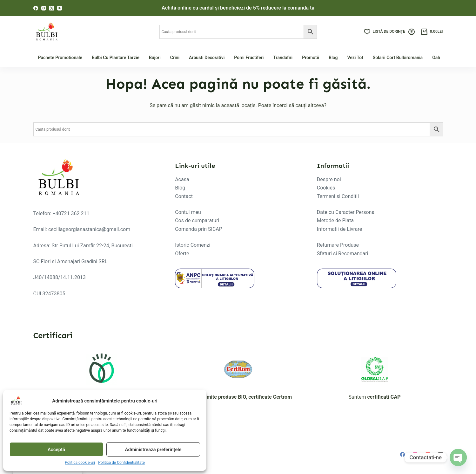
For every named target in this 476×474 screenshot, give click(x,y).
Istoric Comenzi (192, 245)
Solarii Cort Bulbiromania (398, 57)
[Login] (411, 32)
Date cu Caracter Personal (346, 212)
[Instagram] (43, 8)
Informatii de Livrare (339, 229)
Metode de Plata (335, 220)
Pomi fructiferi (249, 57)
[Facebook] (35, 8)
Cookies (326, 188)
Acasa (182, 179)
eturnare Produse (339, 245)
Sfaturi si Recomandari (342, 254)
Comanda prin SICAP (198, 229)
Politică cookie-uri (80, 462)
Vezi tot (355, 57)
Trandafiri (282, 57)
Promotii (310, 57)
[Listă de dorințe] (384, 32)
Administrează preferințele (153, 449)
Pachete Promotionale (60, 57)
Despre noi (329, 179)
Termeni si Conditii (338, 196)
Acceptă (56, 449)
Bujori (155, 57)
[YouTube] (59, 8)
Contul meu (188, 212)
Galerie (439, 57)
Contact (184, 196)
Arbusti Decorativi (207, 57)
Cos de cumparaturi (197, 220)
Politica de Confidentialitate (121, 462)
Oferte (182, 254)
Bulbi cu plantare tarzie (115, 57)
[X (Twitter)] (51, 8)
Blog (333, 57)
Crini (174, 57)
